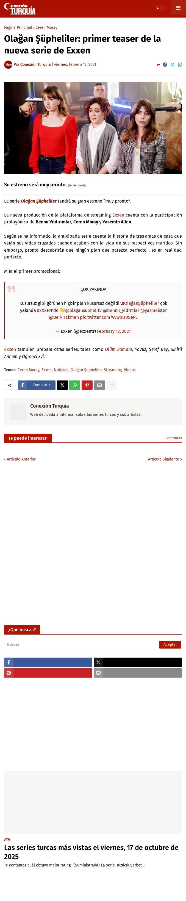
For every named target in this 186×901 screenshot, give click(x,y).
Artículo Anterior (21, 459)
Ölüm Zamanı (118, 349)
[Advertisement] (93, 724)
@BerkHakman (64, 317)
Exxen (118, 215)
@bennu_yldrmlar (121, 310)
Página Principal (18, 28)
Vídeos (130, 370)
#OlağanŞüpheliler (140, 303)
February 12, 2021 (114, 331)
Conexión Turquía (49, 406)
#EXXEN (44, 310)
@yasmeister (153, 310)
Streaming (113, 370)
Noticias (61, 370)
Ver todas (174, 438)
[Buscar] (93, 644)
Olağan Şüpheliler (39, 201)
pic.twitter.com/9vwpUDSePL (109, 317)
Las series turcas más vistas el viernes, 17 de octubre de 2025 (91, 852)
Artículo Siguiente (163, 459)
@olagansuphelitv (83, 310)
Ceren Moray (46, 28)
